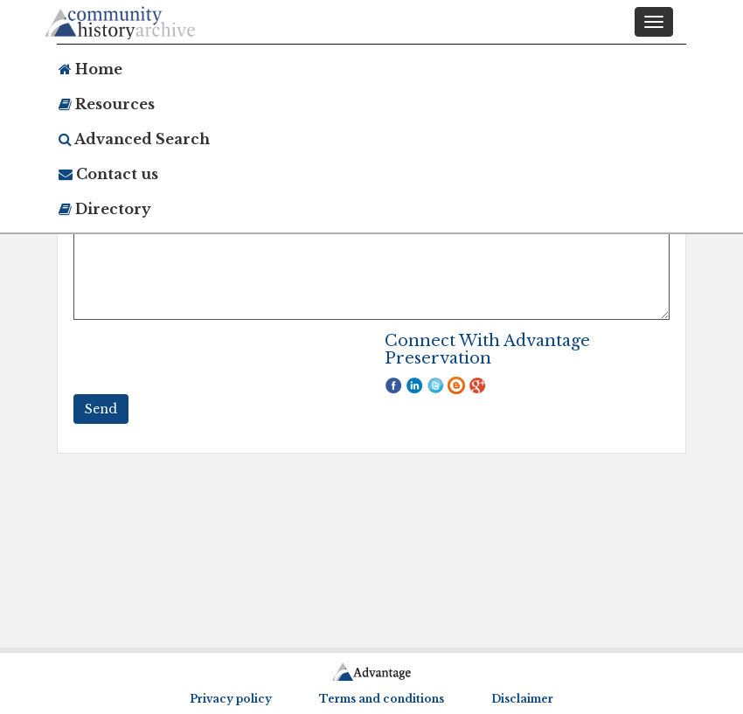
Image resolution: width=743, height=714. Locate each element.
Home (90, 69)
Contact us (108, 174)
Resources (107, 104)
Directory (105, 209)
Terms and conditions (381, 698)
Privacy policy (231, 698)
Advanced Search (134, 139)
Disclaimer (522, 698)
